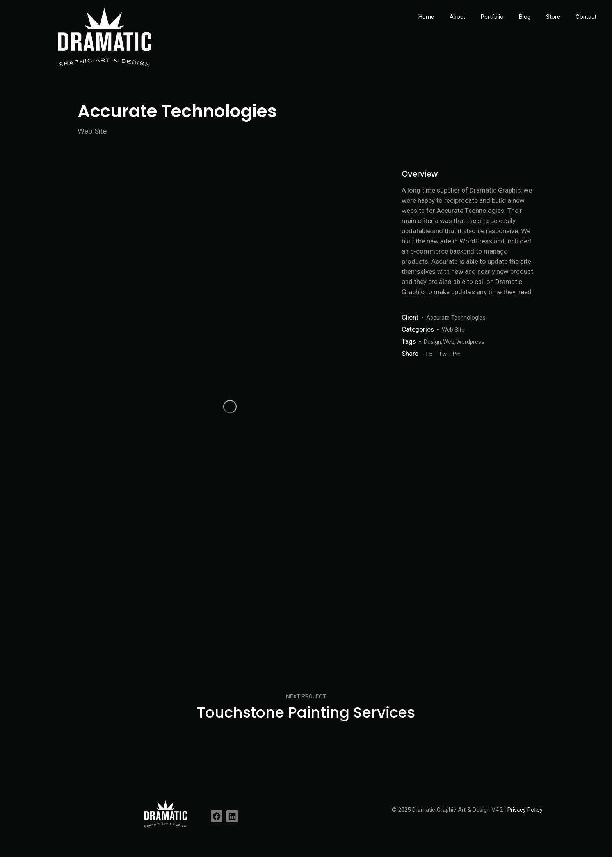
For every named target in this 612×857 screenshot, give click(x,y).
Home (426, 16)
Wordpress (470, 341)
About (457, 16)
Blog (524, 16)
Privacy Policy (525, 809)
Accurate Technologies (456, 317)
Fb (429, 353)
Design (432, 341)
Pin (457, 353)
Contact (586, 16)
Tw (443, 353)
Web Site (453, 329)
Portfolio (492, 16)
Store (553, 16)
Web (448, 341)
